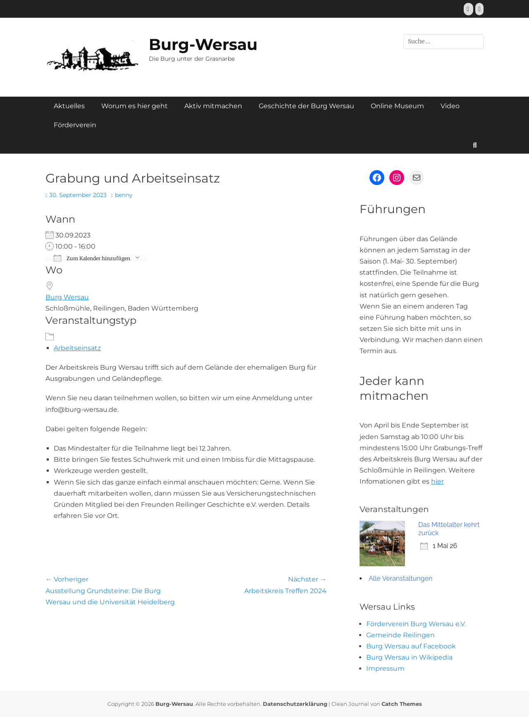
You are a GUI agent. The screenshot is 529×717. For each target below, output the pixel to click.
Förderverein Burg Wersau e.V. (416, 624)
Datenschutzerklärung (295, 703)
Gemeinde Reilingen (400, 635)
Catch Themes (401, 703)
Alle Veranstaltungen (400, 578)
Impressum (385, 668)
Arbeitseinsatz (77, 348)
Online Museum (397, 106)
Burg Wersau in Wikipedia (409, 657)
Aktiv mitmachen (213, 106)
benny (124, 195)
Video (450, 106)
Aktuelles (69, 106)
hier (437, 481)
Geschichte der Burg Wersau (306, 106)
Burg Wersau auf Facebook (411, 646)
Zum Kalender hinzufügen (92, 257)
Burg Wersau (67, 297)
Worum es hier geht (134, 106)
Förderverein (75, 125)
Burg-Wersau (203, 44)
